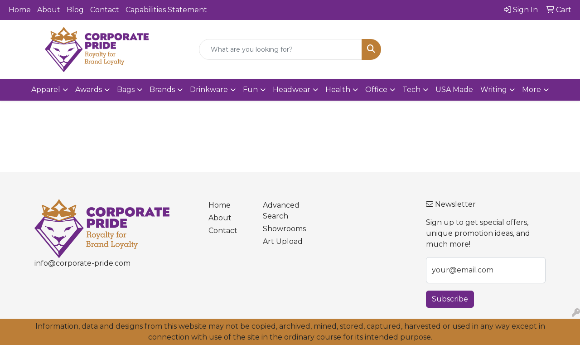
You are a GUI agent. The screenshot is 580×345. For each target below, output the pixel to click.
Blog (75, 9)
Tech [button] (411, 89)
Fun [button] (250, 89)
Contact (104, 9)
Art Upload (283, 241)
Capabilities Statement (166, 9)
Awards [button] (88, 89)
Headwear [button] (291, 89)
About (48, 9)
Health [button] (337, 89)
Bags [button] (126, 89)
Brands (162, 89)
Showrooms (284, 228)
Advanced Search (281, 210)
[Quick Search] (280, 49)
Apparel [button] (45, 89)
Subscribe (450, 299)
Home (20, 9)
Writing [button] (493, 89)
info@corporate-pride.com (82, 263)
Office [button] (376, 89)
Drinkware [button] (209, 89)
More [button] (531, 89)
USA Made (454, 89)
